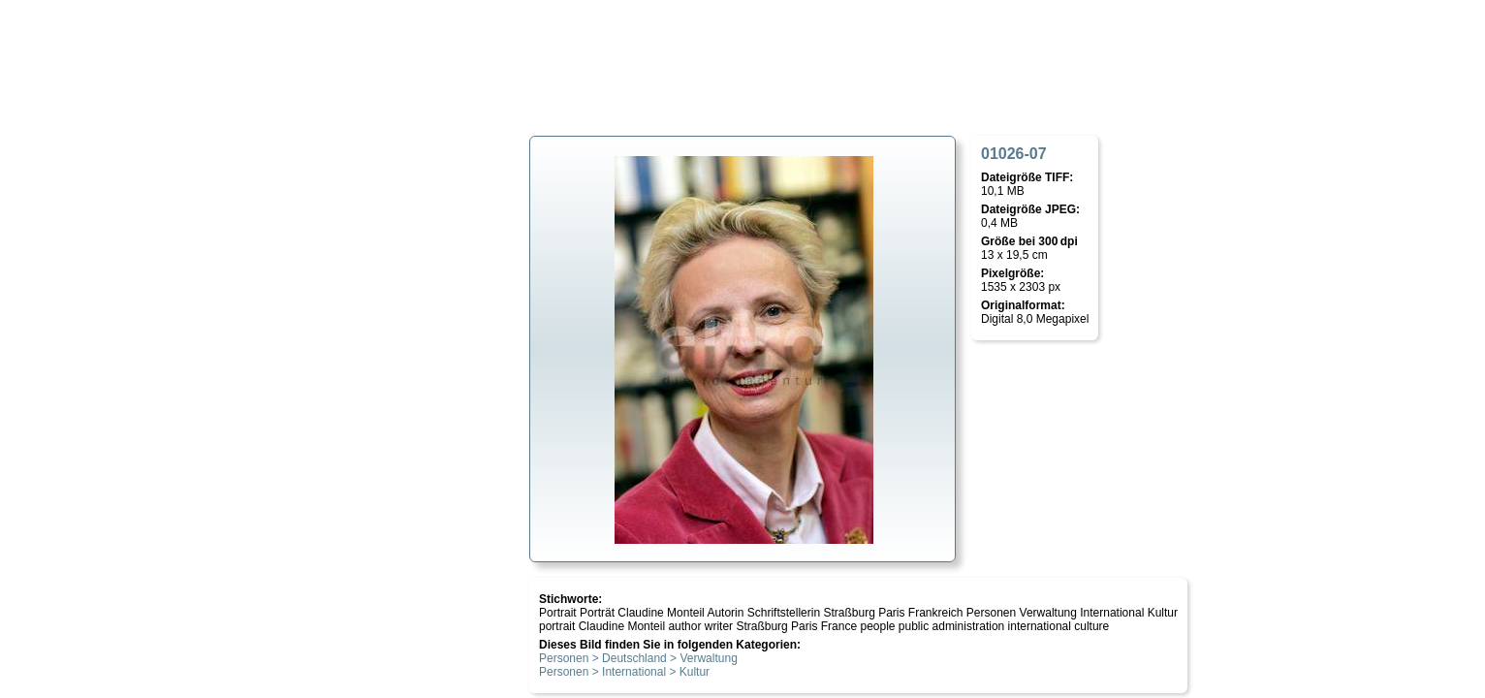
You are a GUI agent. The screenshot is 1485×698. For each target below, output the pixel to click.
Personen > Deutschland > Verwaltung (638, 658)
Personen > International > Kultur (624, 672)
